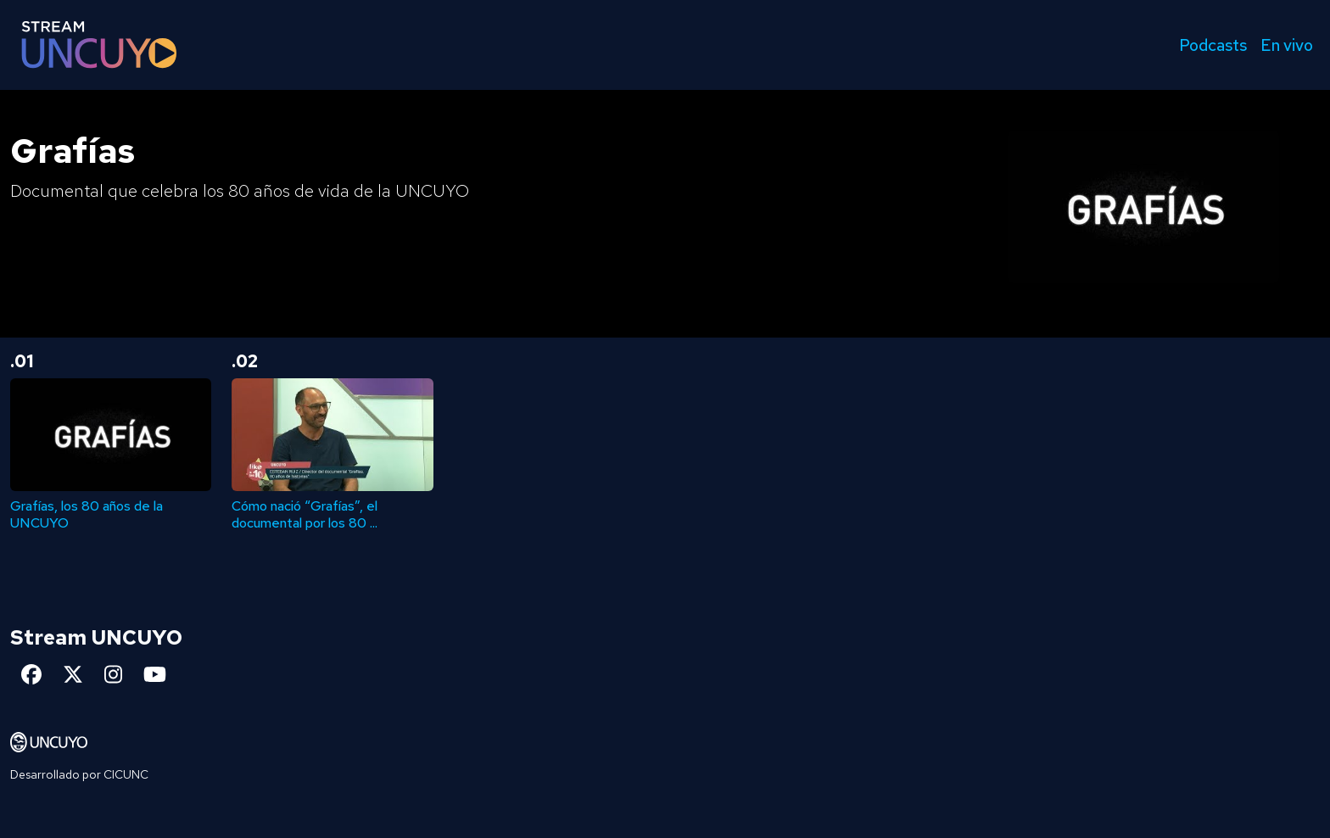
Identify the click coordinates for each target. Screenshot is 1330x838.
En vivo (1286, 45)
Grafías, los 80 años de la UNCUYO (86, 514)
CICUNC (125, 774)
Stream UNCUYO (96, 637)
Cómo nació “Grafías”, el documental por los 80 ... (304, 514)
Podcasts (1213, 45)
